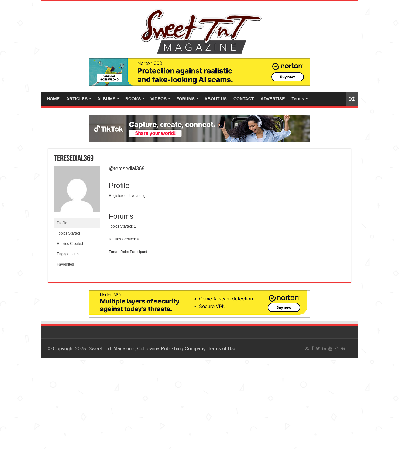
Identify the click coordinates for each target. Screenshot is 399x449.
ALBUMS (106, 98)
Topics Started (68, 233)
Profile (62, 223)
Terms (297, 98)
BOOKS (133, 98)
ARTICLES (77, 98)
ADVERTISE (272, 98)
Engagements (68, 254)
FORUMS (185, 98)
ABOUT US (216, 98)
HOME (53, 98)
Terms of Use (222, 348)
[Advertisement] (182, 401)
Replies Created (70, 244)
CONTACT (243, 98)
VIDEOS (158, 98)
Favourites (65, 264)
